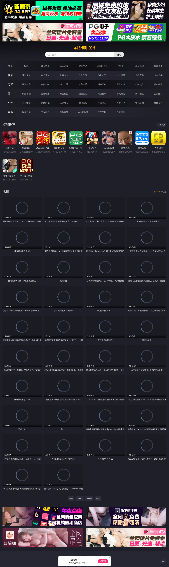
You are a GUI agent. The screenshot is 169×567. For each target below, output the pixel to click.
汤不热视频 (83, 112)
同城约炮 (26, 112)
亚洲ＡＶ (26, 75)
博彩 (10, 66)
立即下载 (103, 561)
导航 (10, 112)
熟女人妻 (102, 75)
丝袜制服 (120, 75)
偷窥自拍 (26, 93)
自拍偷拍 (45, 75)
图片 (10, 93)
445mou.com (84, 48)
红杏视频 (102, 112)
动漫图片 (83, 93)
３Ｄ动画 (83, 75)
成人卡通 (64, 84)
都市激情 (26, 102)
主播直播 (139, 75)
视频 (10, 75)
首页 (71, 498)
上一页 (80, 498)
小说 (10, 103)
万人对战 (64, 66)
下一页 (89, 498)
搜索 (119, 54)
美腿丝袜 (102, 93)
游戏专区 (83, 66)
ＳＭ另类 (158, 75)
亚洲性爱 (26, 84)
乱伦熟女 (139, 84)
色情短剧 (120, 112)
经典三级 (120, 84)
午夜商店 (45, 112)
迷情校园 (102, 102)
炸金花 (121, 66)
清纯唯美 (120, 93)
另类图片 (158, 93)
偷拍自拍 (45, 84)
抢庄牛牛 (158, 66)
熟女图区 (139, 93)
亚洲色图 (45, 93)
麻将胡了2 (102, 66)
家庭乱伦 (45, 102)
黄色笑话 (139, 102)
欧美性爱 (83, 84)
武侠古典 (83, 102)
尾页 (98, 498)
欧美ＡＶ (64, 75)
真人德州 (45, 66)
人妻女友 (64, 102)
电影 (10, 84)
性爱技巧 (158, 102)
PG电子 (26, 66)
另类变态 (158, 84)
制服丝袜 (102, 84)
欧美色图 (64, 93)
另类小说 (120, 102)
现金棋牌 (139, 66)
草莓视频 (64, 112)
